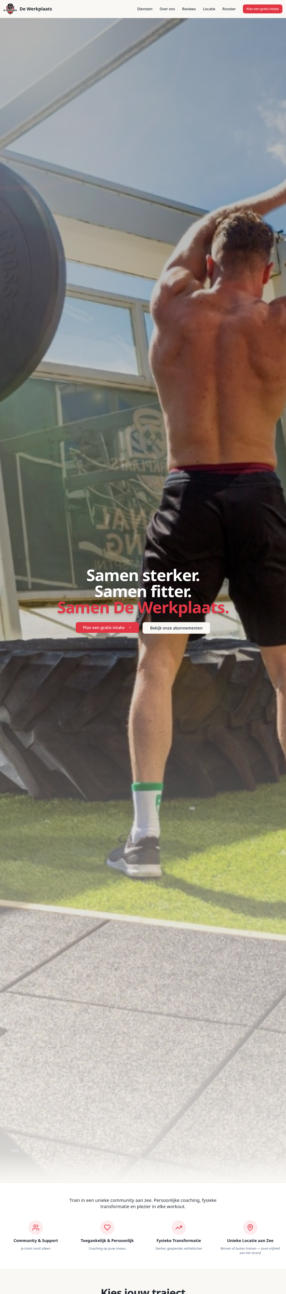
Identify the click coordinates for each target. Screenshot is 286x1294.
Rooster (229, 8)
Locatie (209, 8)
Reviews (189, 8)
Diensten (144, 8)
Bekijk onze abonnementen (176, 628)
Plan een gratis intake (262, 9)
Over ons (167, 8)
